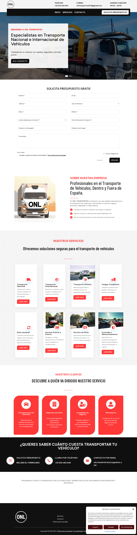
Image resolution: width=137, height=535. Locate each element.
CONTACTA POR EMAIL (105, 458)
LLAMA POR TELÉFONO (66, 458)
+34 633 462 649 (61, 6)
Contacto (79, 13)
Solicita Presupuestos (115, 12)
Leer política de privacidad (57, 155)
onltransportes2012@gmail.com (89, 6)
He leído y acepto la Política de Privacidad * (41, 155)
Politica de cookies (110, 531)
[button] (133, 509)
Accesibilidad (78, 531)
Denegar (111, 527)
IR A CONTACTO (20, 61)
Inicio (58, 13)
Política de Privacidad (60, 522)
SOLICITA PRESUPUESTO (29, 458)
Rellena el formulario (28, 462)
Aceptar (95, 527)
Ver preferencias (126, 527)
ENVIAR (114, 160)
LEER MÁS (23, 301)
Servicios (67, 13)
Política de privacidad (64, 531)
